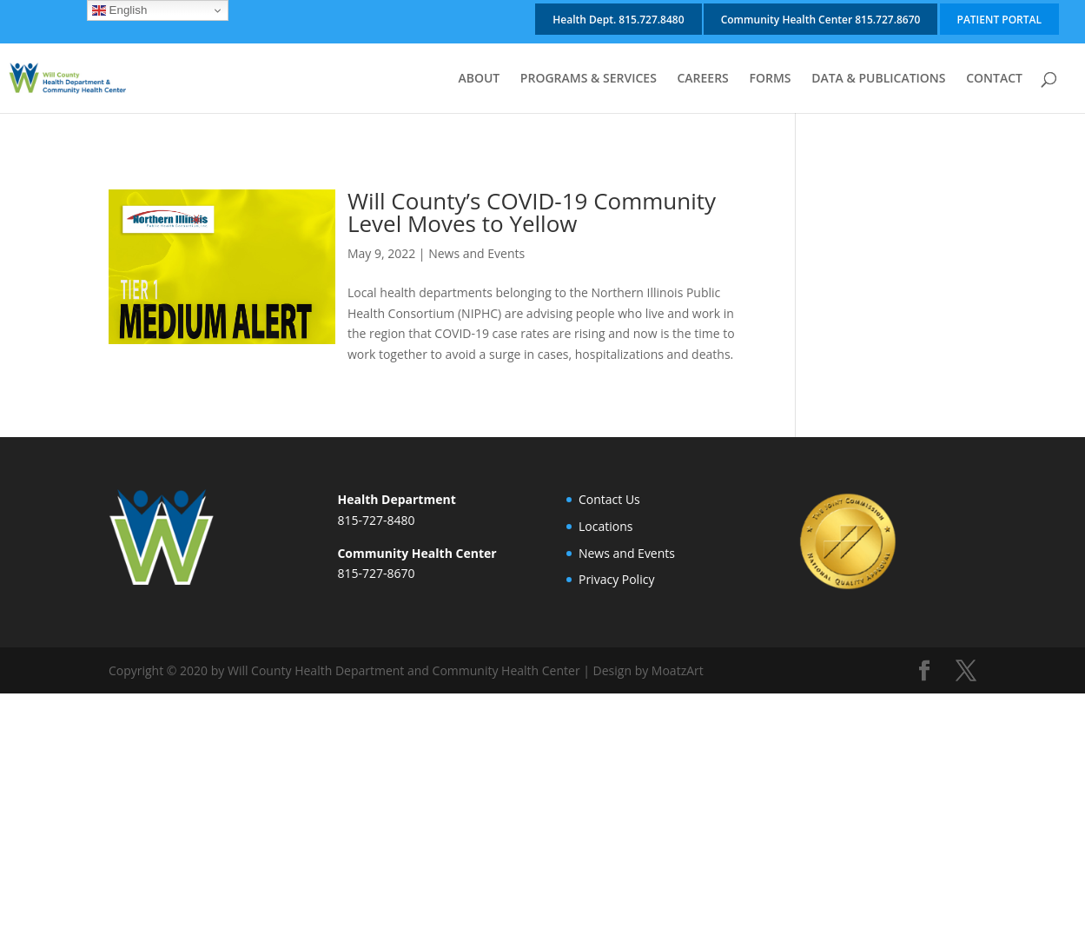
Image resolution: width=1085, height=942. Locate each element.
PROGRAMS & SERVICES (588, 79)
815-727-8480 (375, 520)
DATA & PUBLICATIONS (878, 79)
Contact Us (609, 499)
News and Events (476, 253)
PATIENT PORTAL (999, 19)
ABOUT (478, 79)
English (119, 10)
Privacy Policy (616, 579)
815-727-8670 (375, 573)
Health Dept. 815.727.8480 (618, 19)
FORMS (770, 79)
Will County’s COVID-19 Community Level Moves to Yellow (531, 212)
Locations (605, 526)
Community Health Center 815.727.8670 (821, 19)
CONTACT (994, 79)
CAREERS (702, 79)
